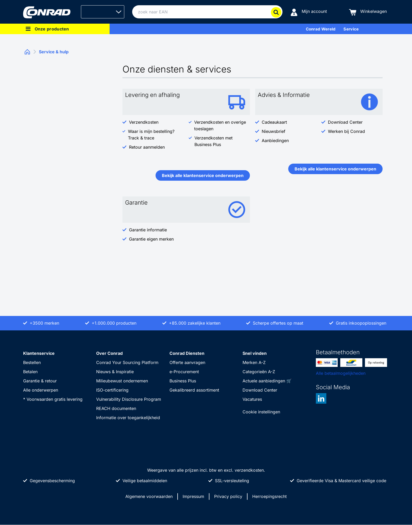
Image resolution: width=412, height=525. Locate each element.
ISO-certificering (112, 390)
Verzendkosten (143, 122)
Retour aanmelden (147, 147)
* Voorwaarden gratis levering (53, 399)
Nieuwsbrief (273, 131)
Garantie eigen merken (151, 239)
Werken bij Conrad (346, 131)
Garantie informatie (148, 229)
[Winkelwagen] (368, 12)
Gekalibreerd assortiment (194, 390)
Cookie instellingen (261, 411)
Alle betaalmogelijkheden (340, 373)
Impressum (193, 496)
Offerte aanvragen (187, 362)
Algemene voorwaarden (149, 496)
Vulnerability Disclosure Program (128, 399)
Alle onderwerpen (40, 390)
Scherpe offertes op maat (278, 323)
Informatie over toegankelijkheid (128, 417)
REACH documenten (116, 408)
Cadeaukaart (274, 122)
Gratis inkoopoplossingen (361, 323)
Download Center (345, 122)
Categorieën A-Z (259, 371)
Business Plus (182, 380)
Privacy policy (228, 496)
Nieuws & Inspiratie (115, 371)
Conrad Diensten (186, 353)
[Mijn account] (308, 12)
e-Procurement (184, 371)
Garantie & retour (40, 380)
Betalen (30, 371)
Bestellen (32, 362)
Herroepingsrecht (269, 496)
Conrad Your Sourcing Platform (127, 362)
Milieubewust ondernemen (122, 380)
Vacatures (252, 399)
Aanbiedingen (275, 140)
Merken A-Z (254, 362)
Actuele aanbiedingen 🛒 (267, 380)
